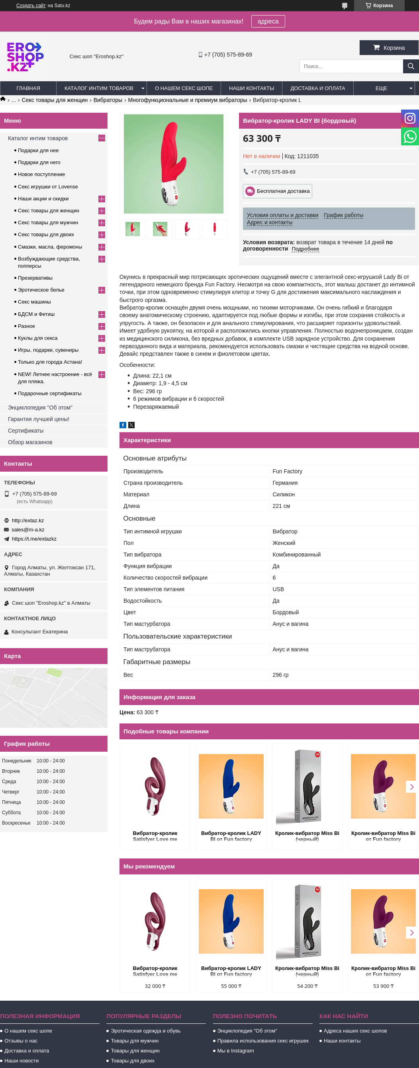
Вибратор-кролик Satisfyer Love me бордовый (155, 836)
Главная (28, 88)
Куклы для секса (38, 338)
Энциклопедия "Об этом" (40, 407)
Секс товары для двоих (46, 234)
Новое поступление (41, 174)
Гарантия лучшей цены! (38, 419)
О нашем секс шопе (184, 88)
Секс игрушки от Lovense (48, 187)
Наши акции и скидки (43, 199)
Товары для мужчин (135, 1041)
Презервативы (35, 278)
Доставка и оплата (317, 88)
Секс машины (34, 302)
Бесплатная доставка (283, 191)
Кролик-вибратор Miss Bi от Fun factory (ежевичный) (383, 836)
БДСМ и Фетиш (36, 314)
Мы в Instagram (235, 1051)
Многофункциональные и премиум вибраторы (187, 100)
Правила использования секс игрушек (263, 1041)
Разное (26, 326)
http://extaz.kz (28, 520)
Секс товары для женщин (55, 100)
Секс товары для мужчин (48, 222)
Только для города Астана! (50, 362)
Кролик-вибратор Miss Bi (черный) (307, 836)
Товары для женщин (135, 1051)
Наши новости (21, 1061)
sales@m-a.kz (28, 530)
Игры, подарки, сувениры (48, 350)
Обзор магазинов (30, 442)
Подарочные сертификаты (49, 393)
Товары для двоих (133, 1061)
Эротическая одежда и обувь (145, 1031)
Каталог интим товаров (99, 88)
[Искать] (411, 66)
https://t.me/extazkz (34, 539)
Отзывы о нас (20, 1041)
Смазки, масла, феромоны (50, 247)
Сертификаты (25, 430)
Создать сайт (31, 5)
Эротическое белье (41, 290)
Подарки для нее (38, 150)
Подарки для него (39, 162)
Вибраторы (108, 100)
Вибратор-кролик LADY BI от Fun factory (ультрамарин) (231, 836)
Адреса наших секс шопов (355, 1031)
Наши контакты (251, 88)
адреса (268, 21)
